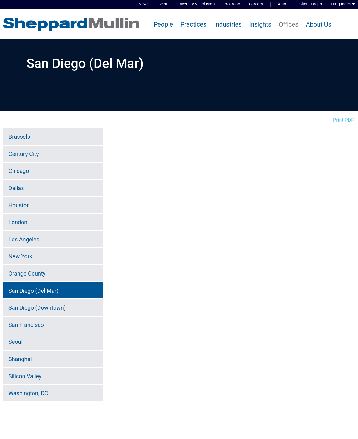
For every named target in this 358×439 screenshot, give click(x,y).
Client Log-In (310, 4)
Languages (341, 4)
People (163, 24)
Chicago (18, 171)
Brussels (19, 136)
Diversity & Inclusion (196, 4)
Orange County (26, 273)
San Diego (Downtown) (37, 307)
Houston (19, 205)
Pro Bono (231, 4)
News (143, 4)
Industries (227, 24)
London (17, 222)
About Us (318, 24)
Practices (193, 24)
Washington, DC (28, 393)
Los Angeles (23, 239)
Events (163, 4)
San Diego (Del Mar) (33, 290)
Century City (23, 154)
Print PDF (343, 120)
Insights (260, 24)
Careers (256, 4)
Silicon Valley (24, 376)
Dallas (16, 188)
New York (20, 256)
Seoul (15, 341)
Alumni (284, 4)
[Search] (348, 25)
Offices (288, 24)
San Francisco (26, 325)
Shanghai (20, 359)
